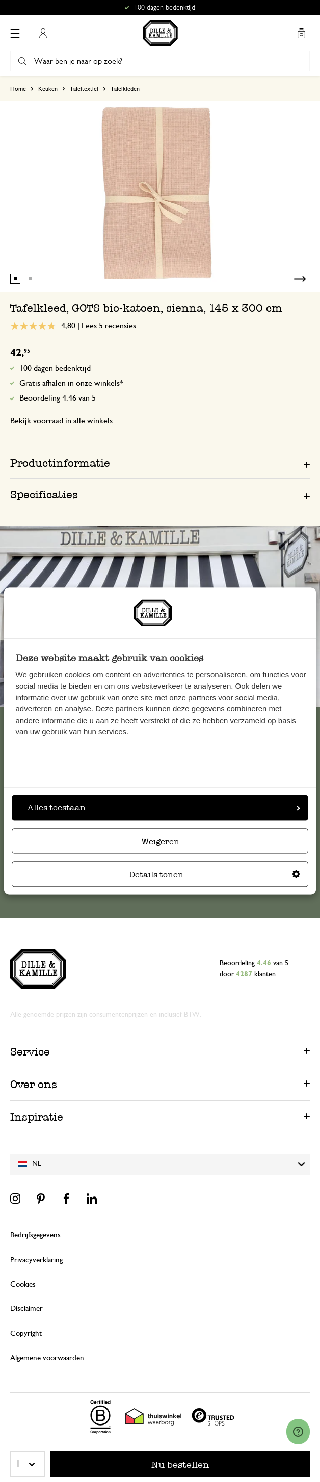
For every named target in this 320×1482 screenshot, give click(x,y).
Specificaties (44, 494)
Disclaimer (26, 1309)
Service (30, 1051)
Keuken (48, 89)
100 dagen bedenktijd (55, 368)
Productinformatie (60, 463)
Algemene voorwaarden (47, 1358)
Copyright (26, 1333)
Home (18, 89)
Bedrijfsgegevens (35, 1235)
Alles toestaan (164, 808)
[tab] (160, 462)
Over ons (33, 1084)
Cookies (23, 1284)
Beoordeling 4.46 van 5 (57, 398)
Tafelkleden (125, 89)
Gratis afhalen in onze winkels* (71, 383)
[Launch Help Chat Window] (298, 1431)
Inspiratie (36, 1116)
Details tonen (214, 875)
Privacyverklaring (36, 1260)
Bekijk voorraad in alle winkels (61, 421)
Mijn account (42, 33)
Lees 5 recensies (109, 326)
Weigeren (160, 842)
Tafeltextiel (84, 89)
